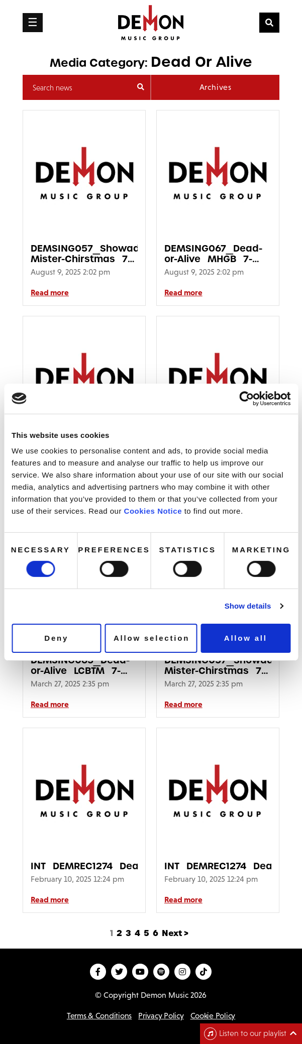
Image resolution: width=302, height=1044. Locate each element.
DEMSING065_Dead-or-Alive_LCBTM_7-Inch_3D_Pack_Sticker (84, 665)
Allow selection (151, 638)
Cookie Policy (213, 1015)
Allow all (245, 638)
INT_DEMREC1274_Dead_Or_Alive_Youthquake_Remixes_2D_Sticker (217, 866)
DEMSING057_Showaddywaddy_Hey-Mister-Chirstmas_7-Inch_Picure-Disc (84, 253)
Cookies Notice (153, 511)
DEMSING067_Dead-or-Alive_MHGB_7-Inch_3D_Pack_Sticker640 (217, 253)
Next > (175, 933)
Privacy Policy (160, 1015)
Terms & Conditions (99, 1015)
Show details (248, 606)
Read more (50, 292)
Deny (56, 638)
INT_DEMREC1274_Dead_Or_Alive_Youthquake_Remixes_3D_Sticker (84, 866)
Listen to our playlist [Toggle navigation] (245, 1033)
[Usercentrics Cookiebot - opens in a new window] (246, 398)
